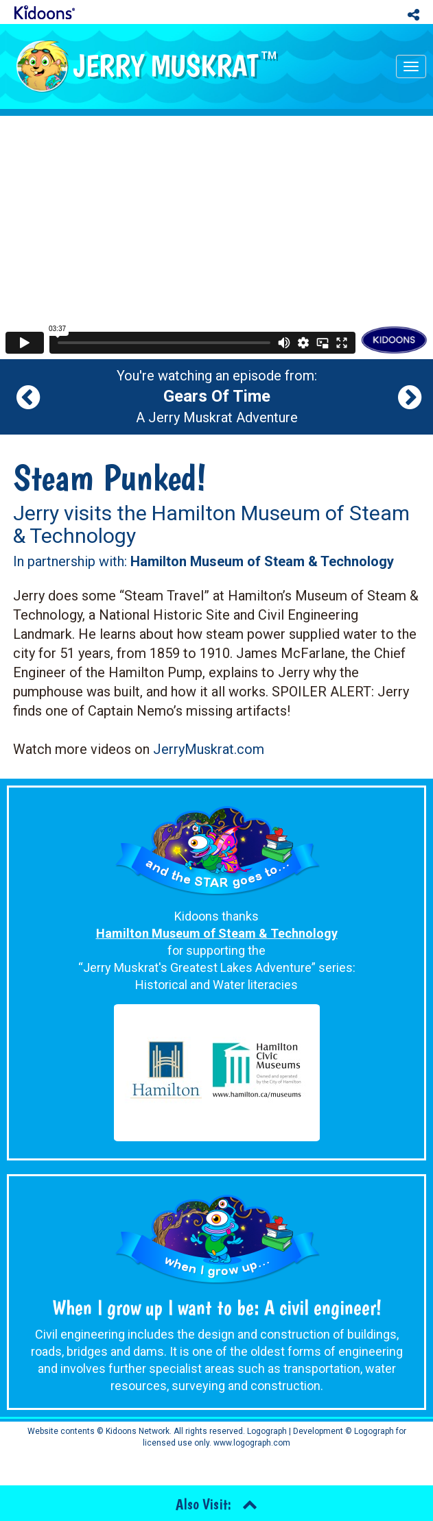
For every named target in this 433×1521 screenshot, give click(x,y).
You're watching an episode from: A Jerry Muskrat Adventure (217, 396)
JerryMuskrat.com (208, 749)
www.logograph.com (250, 1443)
